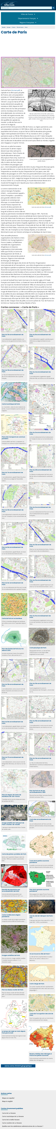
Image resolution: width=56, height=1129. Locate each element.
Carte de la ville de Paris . (41, 255)
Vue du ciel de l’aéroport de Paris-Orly (14, 913)
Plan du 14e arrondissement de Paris (12, 757)
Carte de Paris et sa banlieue (12, 619)
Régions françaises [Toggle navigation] (28, 22)
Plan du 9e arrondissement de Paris (12, 722)
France (13, 27)
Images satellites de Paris (11, 952)
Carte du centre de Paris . (41, 207)
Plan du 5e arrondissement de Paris (40, 613)
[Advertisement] (28, 45)
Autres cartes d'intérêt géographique (18, 1066)
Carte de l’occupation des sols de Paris (41, 1010)
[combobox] (26, 8)
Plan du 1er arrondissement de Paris (12, 583)
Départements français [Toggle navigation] (28, 18)
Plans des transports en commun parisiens (13, 438)
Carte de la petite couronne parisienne (39, 858)
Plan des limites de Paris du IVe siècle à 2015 (12, 649)
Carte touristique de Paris (11, 405)
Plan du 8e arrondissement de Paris (12, 547)
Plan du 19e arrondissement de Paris (12, 685)
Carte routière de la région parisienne (38, 914)
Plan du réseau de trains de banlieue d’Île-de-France (39, 791)
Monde (3, 27)
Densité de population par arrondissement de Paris (11, 887)
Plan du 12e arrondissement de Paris (40, 543)
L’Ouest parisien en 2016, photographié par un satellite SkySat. (41, 160)
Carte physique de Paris (38, 644)
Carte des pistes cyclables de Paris (14, 849)
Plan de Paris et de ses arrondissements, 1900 (10, 789)
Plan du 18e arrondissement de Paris (40, 717)
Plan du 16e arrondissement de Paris (12, 510)
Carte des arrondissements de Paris (12, 817)
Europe (8, 27)
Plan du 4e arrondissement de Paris (40, 372)
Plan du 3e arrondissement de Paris (40, 432)
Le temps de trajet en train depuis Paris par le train (13, 1028)
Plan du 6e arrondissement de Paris (40, 335)
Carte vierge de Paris (37, 980)
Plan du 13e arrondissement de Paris (12, 335)
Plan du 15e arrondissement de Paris (12, 372)
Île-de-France (20, 27)
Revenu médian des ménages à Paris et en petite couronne (41, 1050)
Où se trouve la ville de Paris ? (40, 951)
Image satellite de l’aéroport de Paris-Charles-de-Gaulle (40, 819)
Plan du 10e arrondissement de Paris (40, 680)
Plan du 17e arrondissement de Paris (40, 754)
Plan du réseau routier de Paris (12, 986)
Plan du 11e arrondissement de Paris (40, 578)
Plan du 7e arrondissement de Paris (12, 473)
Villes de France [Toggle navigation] (28, 14)
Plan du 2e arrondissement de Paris (40, 506)
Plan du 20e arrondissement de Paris (41, 469)
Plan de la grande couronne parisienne (39, 887)
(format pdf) (15, 90)
